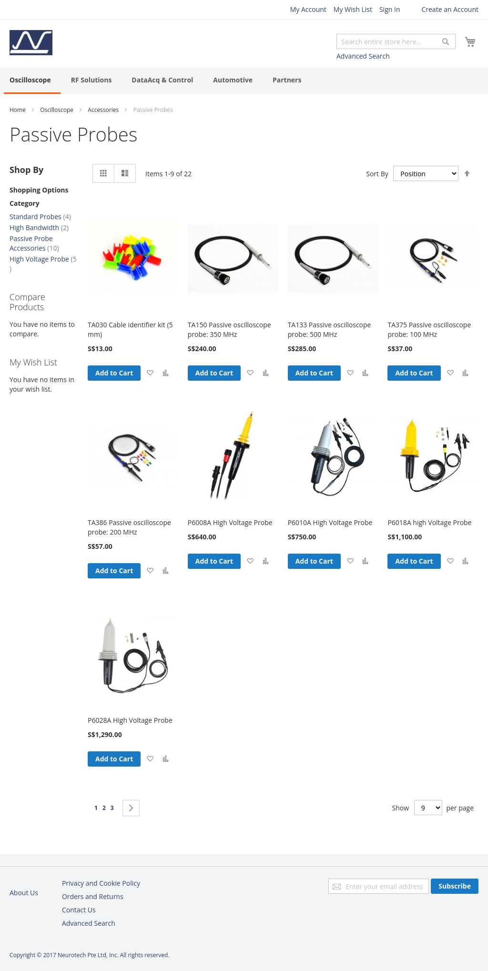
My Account (308, 9)
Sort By (377, 173)
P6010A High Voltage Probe (330, 522)
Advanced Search (363, 56)
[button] (150, 373)
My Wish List (353, 9)
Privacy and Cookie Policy (101, 883)
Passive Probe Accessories (34, 243)
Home (18, 110)
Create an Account (449, 9)
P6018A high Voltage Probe (429, 522)
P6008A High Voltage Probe (230, 522)
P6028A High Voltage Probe (130, 720)
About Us (24, 892)
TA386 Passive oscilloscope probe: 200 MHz (129, 527)
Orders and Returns (92, 896)
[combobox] (396, 41)
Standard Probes (40, 216)
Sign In (389, 9)
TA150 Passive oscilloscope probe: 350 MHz (229, 329)
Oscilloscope (56, 110)
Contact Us (79, 909)
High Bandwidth (39, 227)
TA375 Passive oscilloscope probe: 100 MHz (429, 329)
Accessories (103, 110)
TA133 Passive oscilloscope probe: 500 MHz (329, 329)
